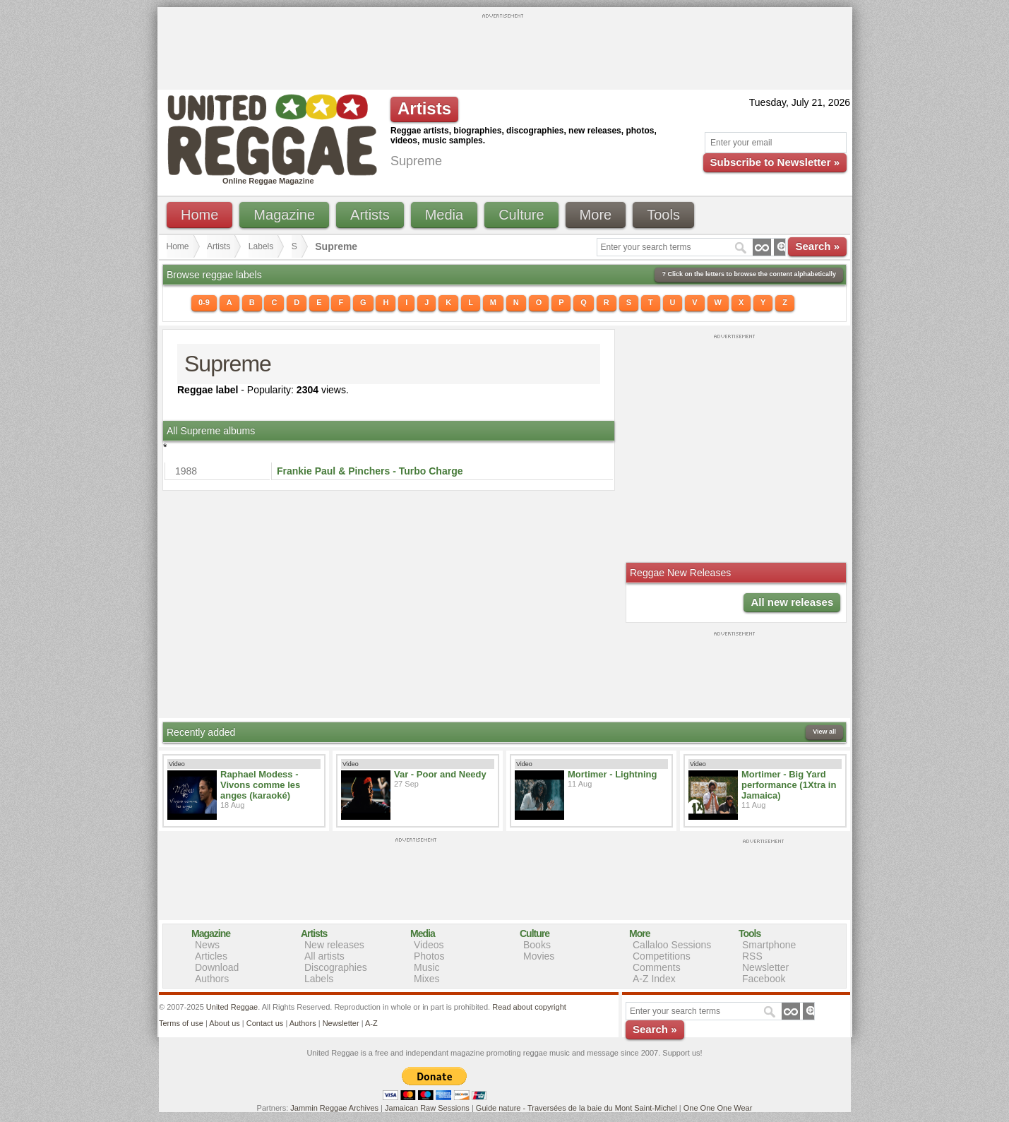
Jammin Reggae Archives (334, 1108)
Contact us (265, 1023)
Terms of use (181, 1023)
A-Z (371, 1023)
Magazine (284, 214)
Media (444, 214)
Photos (429, 956)
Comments (657, 967)
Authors (212, 978)
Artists (370, 214)
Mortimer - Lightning (612, 774)
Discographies (335, 967)
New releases (334, 944)
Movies (538, 956)
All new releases (792, 602)
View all (824, 731)
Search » (817, 246)
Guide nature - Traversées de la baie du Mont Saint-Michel (576, 1108)
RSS (752, 956)
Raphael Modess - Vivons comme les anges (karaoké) (260, 785)
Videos (429, 944)
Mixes (427, 978)
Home (199, 214)
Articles (211, 956)
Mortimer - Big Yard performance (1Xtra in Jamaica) (788, 785)
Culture (521, 214)
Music (427, 967)
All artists (324, 956)
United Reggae (232, 1007)
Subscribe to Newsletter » (775, 162)
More (596, 214)
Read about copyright (529, 1007)
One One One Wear (718, 1108)
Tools (663, 214)
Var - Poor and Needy (440, 774)
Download (217, 967)
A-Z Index (654, 978)
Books (537, 944)
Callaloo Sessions (672, 944)
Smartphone (769, 944)
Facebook (763, 978)
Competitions (662, 956)
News (207, 944)
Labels (261, 246)
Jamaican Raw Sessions (427, 1108)
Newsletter (765, 967)
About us (224, 1023)
